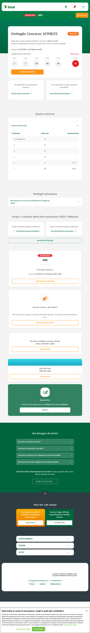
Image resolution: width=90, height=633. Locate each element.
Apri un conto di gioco (45, 323)
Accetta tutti (39, 629)
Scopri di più (59, 554)
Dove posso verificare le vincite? (29, 473)
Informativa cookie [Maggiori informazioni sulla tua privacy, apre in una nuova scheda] (70, 625)
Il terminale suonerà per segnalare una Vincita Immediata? (38, 493)
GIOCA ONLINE (82, 15)
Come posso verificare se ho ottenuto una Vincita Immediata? (39, 486)
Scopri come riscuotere (20, 93)
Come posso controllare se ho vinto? (31, 480)
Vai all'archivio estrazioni (60, 93)
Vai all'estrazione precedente (27, 231)
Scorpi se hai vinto (27, 72)
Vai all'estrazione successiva (62, 231)
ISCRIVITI (45, 441)
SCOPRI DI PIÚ (45, 370)
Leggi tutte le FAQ (44, 513)
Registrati (30, 554)
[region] (45, 620)
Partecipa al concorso (45, 281)
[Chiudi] (86, 611)
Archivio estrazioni (45, 240)
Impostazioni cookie (23, 629)
